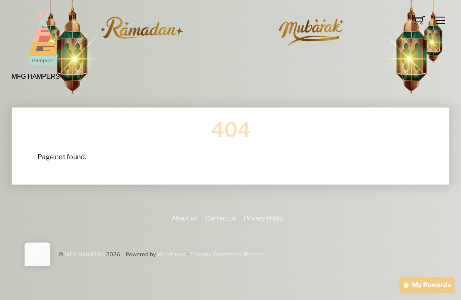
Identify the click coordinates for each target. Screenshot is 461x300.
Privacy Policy (263, 218)
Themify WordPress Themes (227, 254)
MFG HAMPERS (84, 254)
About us (184, 218)
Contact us (220, 218)
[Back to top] (37, 254)
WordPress (171, 254)
